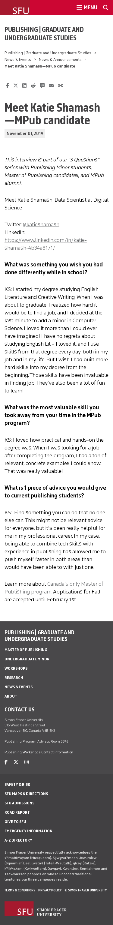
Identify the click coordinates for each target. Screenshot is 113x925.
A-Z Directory (18, 840)
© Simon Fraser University (85, 890)
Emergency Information (28, 830)
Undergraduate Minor (27, 659)
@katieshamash (41, 224)
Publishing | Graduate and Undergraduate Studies (44, 33)
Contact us (20, 709)
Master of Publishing (26, 649)
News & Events (18, 59)
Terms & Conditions (20, 890)
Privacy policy (49, 890)
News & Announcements (60, 59)
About (11, 696)
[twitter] (16, 762)
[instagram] (26, 762)
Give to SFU (15, 821)
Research (14, 677)
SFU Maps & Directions (26, 793)
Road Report (17, 812)
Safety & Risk (17, 784)
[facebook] (6, 762)
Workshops (16, 668)
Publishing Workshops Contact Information (39, 752)
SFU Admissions (19, 803)
